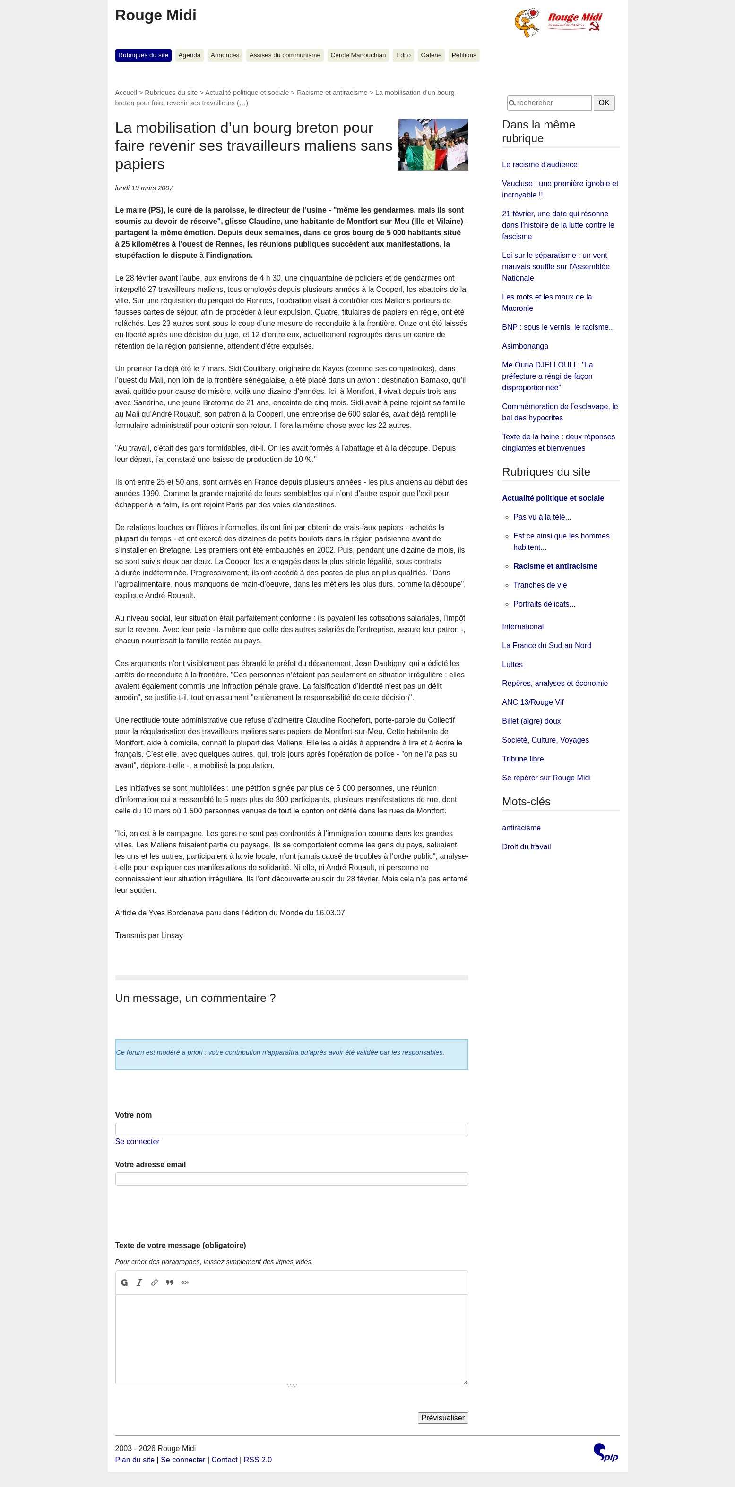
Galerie (431, 55)
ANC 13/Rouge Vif (532, 702)
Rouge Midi (156, 15)
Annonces (225, 55)
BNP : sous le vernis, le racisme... (558, 327)
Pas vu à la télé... (542, 517)
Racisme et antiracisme (332, 92)
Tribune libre (523, 759)
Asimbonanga (525, 346)
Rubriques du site (143, 55)
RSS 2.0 (258, 1460)
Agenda (190, 55)
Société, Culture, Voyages (545, 740)
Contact (224, 1460)
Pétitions (464, 55)
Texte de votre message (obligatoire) (180, 1245)
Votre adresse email (150, 1165)
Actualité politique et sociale (247, 92)
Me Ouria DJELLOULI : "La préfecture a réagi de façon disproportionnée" (547, 376)
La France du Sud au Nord (546, 645)
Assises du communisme (285, 55)
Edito (403, 55)
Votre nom (133, 1115)
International (523, 627)
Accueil (126, 92)
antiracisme (521, 828)
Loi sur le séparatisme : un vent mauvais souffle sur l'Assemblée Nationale (556, 266)
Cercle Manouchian (358, 55)
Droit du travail (526, 847)
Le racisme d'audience (540, 165)
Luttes (512, 664)
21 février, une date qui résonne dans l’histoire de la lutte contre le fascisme (558, 225)
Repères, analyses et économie (555, 683)
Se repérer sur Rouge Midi (546, 778)
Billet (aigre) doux (531, 721)
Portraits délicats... (544, 604)
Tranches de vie (540, 585)
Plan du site (135, 1460)
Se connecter (137, 1141)
